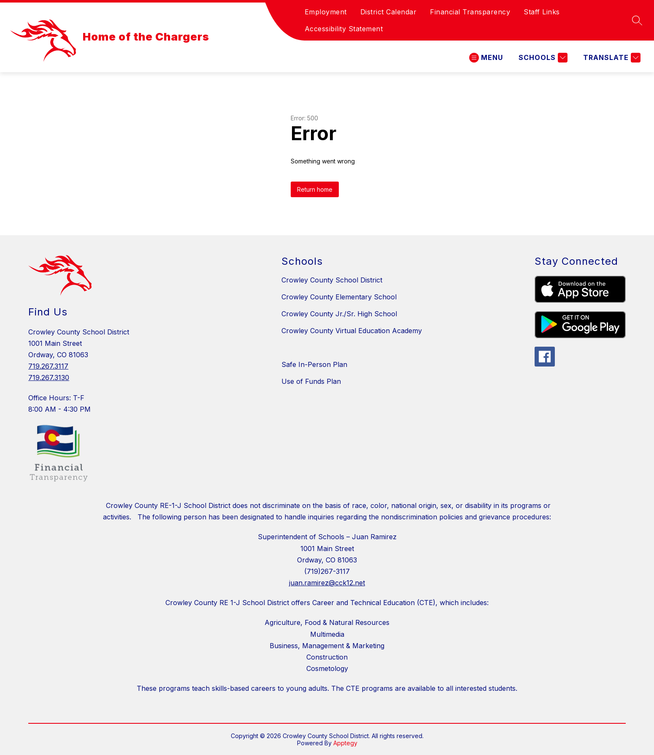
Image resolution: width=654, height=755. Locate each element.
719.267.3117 (48, 366)
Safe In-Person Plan (314, 364)
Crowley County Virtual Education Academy (351, 330)
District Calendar (388, 12)
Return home (314, 189)
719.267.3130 (48, 377)
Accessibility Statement (344, 28)
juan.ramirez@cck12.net (327, 582)
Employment (326, 12)
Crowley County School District (331, 280)
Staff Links (542, 12)
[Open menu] (486, 57)
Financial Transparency (470, 12)
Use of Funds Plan (311, 381)
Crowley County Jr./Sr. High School (339, 314)
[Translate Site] (610, 57)
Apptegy (345, 743)
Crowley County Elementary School (339, 297)
